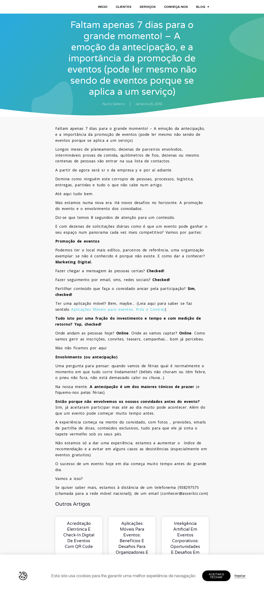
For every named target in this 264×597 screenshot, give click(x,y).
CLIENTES (123, 6)
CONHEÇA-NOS (176, 6)
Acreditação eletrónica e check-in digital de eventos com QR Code (78, 535)
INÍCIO (102, 6)
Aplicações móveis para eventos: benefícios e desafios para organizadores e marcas (132, 541)
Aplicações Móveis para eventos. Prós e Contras (118, 309)
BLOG (202, 7)
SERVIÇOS (148, 6)
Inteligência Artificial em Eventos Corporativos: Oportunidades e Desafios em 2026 (185, 541)
